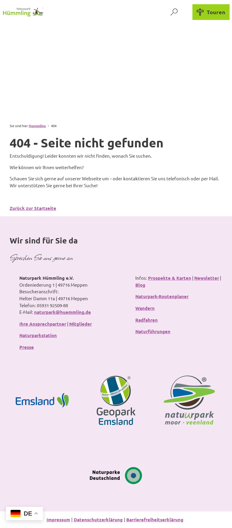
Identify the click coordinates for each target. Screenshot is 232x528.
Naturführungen (152, 332)
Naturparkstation (38, 336)
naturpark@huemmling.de (62, 312)
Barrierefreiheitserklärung (154, 520)
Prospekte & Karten (169, 278)
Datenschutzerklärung (98, 520)
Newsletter (206, 278)
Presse (26, 347)
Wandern (145, 308)
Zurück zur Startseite (33, 208)
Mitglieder (80, 324)
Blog (140, 285)
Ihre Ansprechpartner (42, 324)
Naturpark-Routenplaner (161, 297)
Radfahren (146, 320)
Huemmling (37, 125)
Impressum (58, 520)
